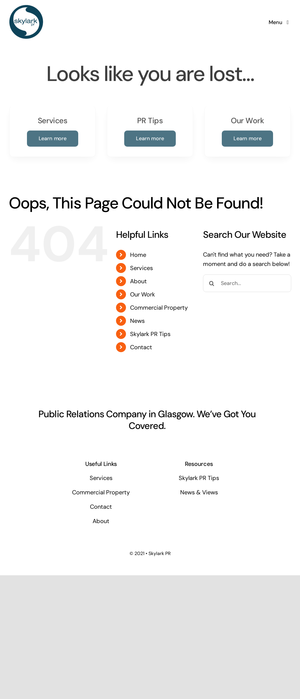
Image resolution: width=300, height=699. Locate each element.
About (138, 281)
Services (141, 268)
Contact (141, 347)
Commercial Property (159, 307)
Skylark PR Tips (150, 334)
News (137, 321)
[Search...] (247, 283)
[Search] (212, 283)
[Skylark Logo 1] (26, 7)
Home (138, 255)
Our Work (142, 294)
